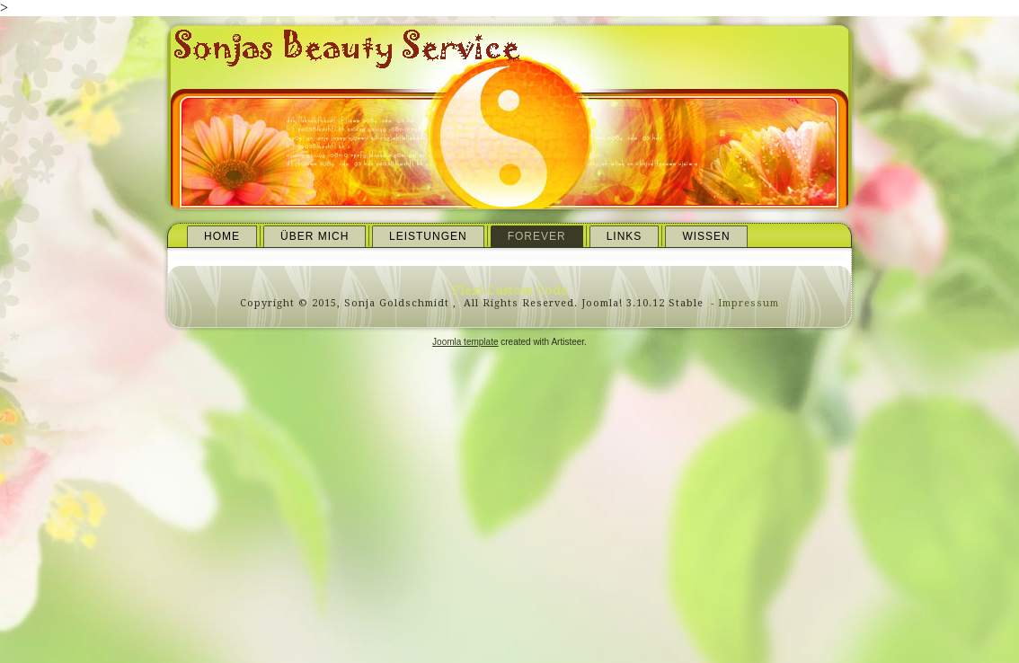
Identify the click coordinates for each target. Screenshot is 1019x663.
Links (624, 236)
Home (222, 236)
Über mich (314, 236)
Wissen (706, 236)
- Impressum (743, 303)
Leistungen (428, 236)
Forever (537, 236)
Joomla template (465, 342)
